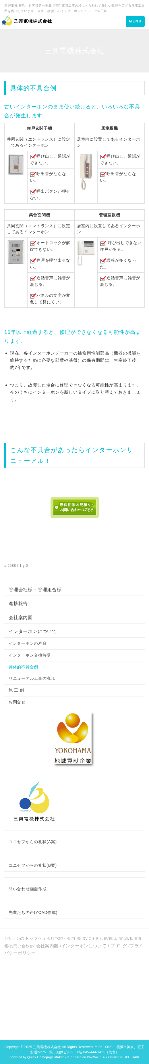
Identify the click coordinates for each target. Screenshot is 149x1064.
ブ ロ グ (119, 945)
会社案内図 (21, 617)
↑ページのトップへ (23, 938)
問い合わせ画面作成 (28, 889)
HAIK (135, 1057)
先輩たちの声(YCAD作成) (33, 912)
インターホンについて (33, 631)
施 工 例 (16, 690)
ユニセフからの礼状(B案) (33, 865)
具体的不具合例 (23, 667)
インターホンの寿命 (28, 643)
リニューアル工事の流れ (32, 678)
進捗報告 (18, 603)
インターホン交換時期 (30, 655)
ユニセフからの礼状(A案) (33, 841)
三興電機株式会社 (47, 1047)
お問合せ (17, 702)
